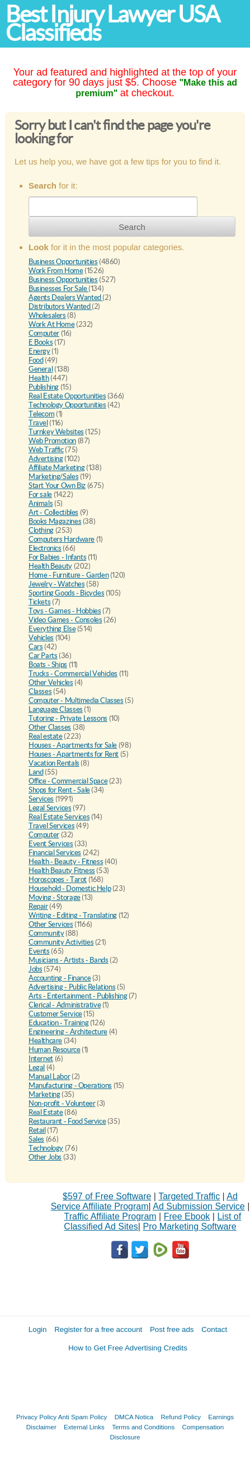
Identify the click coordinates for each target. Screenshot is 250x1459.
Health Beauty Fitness (62, 870)
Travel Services (51, 826)
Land (36, 772)
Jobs (35, 969)
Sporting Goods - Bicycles (66, 593)
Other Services (51, 924)
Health (39, 378)
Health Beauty (50, 566)
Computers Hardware (62, 539)
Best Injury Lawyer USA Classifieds (112, 23)
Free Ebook (187, 1216)
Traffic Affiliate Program (110, 1216)
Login (38, 1329)
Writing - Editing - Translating (73, 915)
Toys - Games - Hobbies (65, 611)
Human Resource (55, 1049)
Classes (40, 691)
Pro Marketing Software (189, 1226)
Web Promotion (52, 441)
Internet (41, 1058)
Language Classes (56, 709)
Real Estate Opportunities (67, 396)
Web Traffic (46, 449)
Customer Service (55, 1014)
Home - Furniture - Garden (69, 575)
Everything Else (52, 629)
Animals (41, 503)
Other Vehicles (51, 682)
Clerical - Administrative (65, 1005)
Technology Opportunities (67, 405)
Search (132, 227)
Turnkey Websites (56, 432)
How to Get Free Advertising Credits (127, 1348)
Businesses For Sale (58, 288)
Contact (214, 1329)
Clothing (41, 530)
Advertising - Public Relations (72, 987)
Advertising (46, 458)
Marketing (44, 1094)
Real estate (46, 736)
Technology (46, 1148)
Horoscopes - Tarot (58, 879)
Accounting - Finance (60, 978)
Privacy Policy (36, 1416)
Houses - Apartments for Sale (73, 745)
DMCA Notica (134, 1416)
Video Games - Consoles (65, 620)
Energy (39, 351)
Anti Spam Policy (82, 1416)
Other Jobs (45, 1157)
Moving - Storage (55, 897)
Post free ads (172, 1329)
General (41, 369)
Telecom (41, 414)
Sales (36, 1139)
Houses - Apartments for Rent (74, 754)
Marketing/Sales (53, 476)
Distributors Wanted (60, 306)
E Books (41, 342)
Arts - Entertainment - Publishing (78, 996)
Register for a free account (98, 1329)
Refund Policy (181, 1416)
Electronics (45, 548)
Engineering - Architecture (68, 1032)
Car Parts (43, 655)
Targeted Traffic (189, 1196)
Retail (37, 1130)
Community (46, 933)
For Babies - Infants (57, 557)
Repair (38, 906)
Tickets (39, 602)
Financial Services (55, 852)
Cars (36, 646)
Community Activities (61, 942)
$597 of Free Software (107, 1196)
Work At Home (51, 324)
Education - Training (58, 1023)
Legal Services (50, 808)
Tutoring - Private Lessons (68, 718)
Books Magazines (55, 521)
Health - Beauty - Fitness (66, 861)
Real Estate (46, 1112)
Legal (37, 1067)
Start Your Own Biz (57, 485)
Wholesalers (47, 315)
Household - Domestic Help (70, 888)
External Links (84, 1426)
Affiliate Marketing (57, 467)
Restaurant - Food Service (67, 1121)
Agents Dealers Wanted (65, 297)
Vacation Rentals (54, 763)
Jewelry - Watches (56, 584)
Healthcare (45, 1040)
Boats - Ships (48, 664)
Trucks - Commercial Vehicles (73, 673)
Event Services (51, 843)
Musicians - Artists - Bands (68, 960)
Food (36, 360)
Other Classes (50, 727)
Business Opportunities (63, 261)
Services (41, 799)
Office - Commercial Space (68, 781)
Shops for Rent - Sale (59, 790)
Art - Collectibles (53, 512)
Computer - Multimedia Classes (76, 700)
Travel (38, 423)
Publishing (44, 387)
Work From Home (56, 270)
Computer (44, 333)
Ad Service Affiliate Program (144, 1201)
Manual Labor (49, 1076)
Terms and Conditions (143, 1426)
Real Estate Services (59, 817)
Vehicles (41, 638)
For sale (40, 494)
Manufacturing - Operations (70, 1085)
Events (39, 951)
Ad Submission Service (199, 1206)
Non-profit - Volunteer (62, 1103)
